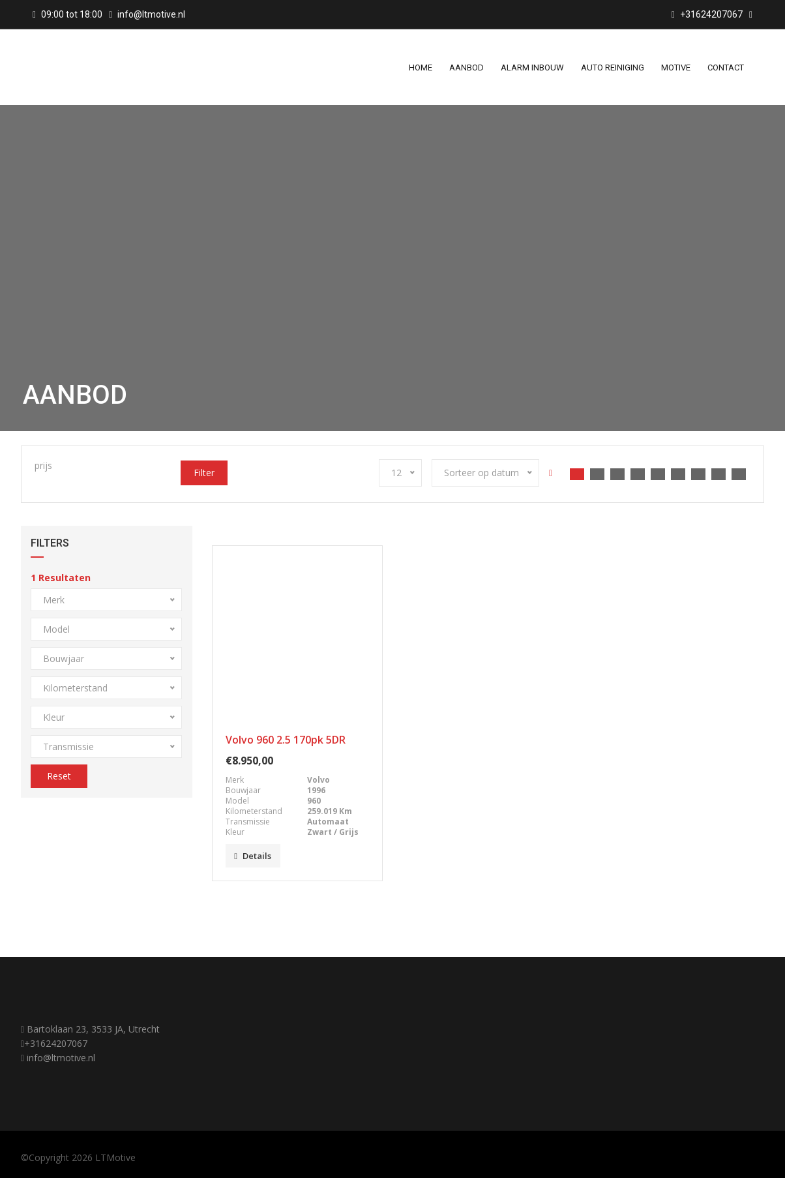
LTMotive (115, 1157)
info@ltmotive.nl (151, 14)
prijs (43, 465)
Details (252, 856)
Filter (204, 472)
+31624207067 (55, 1043)
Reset (59, 776)
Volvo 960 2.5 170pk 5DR (286, 739)
